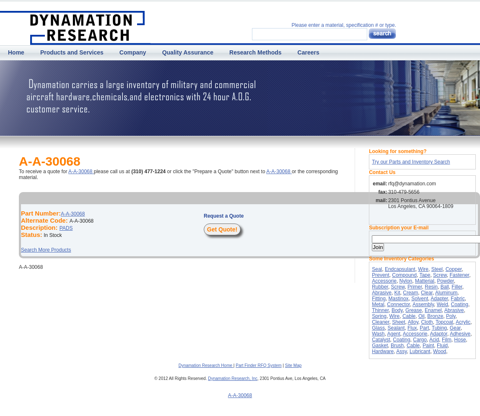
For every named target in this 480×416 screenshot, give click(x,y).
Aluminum (446, 293)
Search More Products (46, 250)
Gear (455, 328)
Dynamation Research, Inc (232, 378)
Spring (379, 316)
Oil (421, 316)
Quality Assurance (187, 52)
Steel (437, 269)
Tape (424, 275)
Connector (398, 304)
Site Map (293, 365)
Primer (414, 287)
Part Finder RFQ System (258, 365)
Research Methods (255, 52)
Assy (401, 351)
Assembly (423, 304)
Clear (427, 293)
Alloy (413, 322)
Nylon (406, 281)
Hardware (383, 351)
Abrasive (382, 293)
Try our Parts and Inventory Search (411, 162)
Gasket (380, 345)
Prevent (380, 275)
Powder (445, 281)
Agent (393, 334)
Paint (428, 345)
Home (16, 52)
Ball (445, 287)
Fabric (457, 299)
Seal (377, 269)
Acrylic (463, 322)
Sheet (398, 322)
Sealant (396, 328)
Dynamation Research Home (206, 365)
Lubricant (420, 351)
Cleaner (380, 322)
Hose (460, 340)
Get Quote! (222, 229)
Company (132, 52)
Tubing (439, 328)
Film (446, 340)
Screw (440, 275)
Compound (404, 275)
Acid (434, 340)
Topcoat (444, 322)
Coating (459, 304)
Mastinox (399, 299)
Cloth (427, 322)
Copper (454, 269)
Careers (308, 52)
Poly (450, 316)
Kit (397, 293)
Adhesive (460, 334)
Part (424, 328)
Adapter (439, 299)
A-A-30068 (81, 171)
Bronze (435, 316)
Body (397, 310)
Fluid (442, 345)
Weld (442, 304)
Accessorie (384, 281)
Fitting (379, 299)
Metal (378, 304)
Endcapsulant (400, 269)
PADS (66, 228)
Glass (378, 328)
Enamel (433, 310)
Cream (410, 293)
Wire (423, 269)
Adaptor (438, 334)
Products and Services (72, 52)
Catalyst (381, 340)
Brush (397, 345)
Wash (378, 334)
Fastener (459, 275)
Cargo (420, 340)
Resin (431, 287)
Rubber (380, 287)
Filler (456, 287)
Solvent (419, 299)
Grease (413, 310)
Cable (408, 316)
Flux (412, 328)
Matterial (424, 281)
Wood (439, 351)
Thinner (380, 310)
